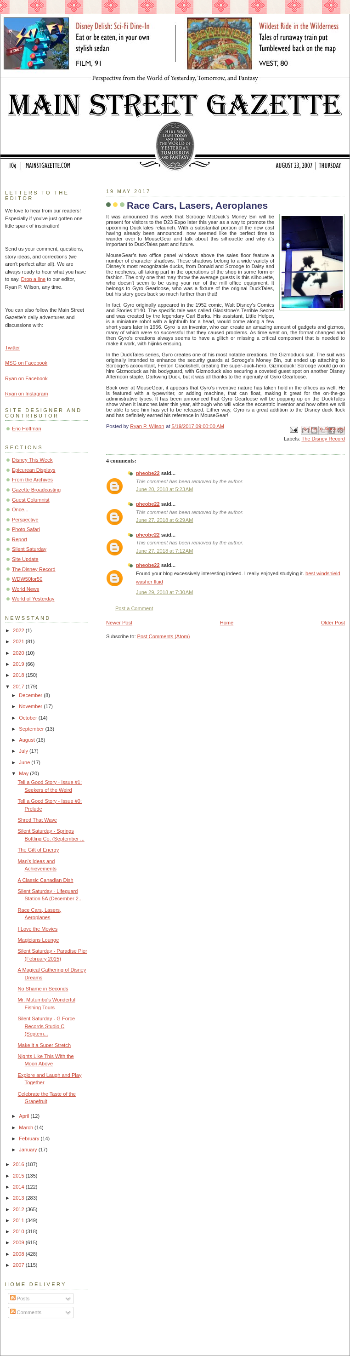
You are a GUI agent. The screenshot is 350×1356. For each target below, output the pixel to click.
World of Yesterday (33, 598)
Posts (20, 1298)
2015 (19, 1176)
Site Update (25, 559)
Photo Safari (26, 529)
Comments (25, 1312)
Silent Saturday (29, 549)
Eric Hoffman (26, 428)
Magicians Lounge (38, 940)
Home (226, 622)
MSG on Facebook (26, 363)
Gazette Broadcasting (36, 489)
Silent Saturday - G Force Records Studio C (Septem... (46, 1026)
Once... (20, 509)
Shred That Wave (37, 820)
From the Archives (32, 479)
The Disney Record (323, 438)
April (24, 1116)
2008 (19, 1254)
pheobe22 (148, 473)
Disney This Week (32, 460)
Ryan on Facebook (26, 378)
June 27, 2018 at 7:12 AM (164, 551)
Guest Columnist (31, 500)
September (32, 729)
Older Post (333, 622)
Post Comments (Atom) (163, 636)
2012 (19, 1209)
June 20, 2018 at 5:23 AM (164, 489)
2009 (19, 1242)
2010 (19, 1231)
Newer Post (119, 622)
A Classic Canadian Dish (45, 880)
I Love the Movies (38, 929)
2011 (19, 1220)
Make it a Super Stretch (44, 1045)
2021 (19, 641)
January (28, 1149)
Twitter (12, 347)
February (29, 1138)
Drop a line (33, 279)
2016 (19, 1164)
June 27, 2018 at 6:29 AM (164, 520)
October (28, 718)
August (27, 740)
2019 (19, 664)
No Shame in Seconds (43, 988)
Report (19, 539)
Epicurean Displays (34, 470)
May (24, 773)
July (24, 751)
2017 (19, 686)
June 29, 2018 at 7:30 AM (164, 592)
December (31, 695)
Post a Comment (134, 608)
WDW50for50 (27, 579)
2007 (19, 1265)
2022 (19, 630)
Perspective (25, 519)
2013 (19, 1198)
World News (25, 589)
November (31, 706)
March (26, 1127)
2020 (19, 653)
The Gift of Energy (38, 850)
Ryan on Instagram (26, 393)
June (25, 762)
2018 (19, 675)
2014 (19, 1187)
